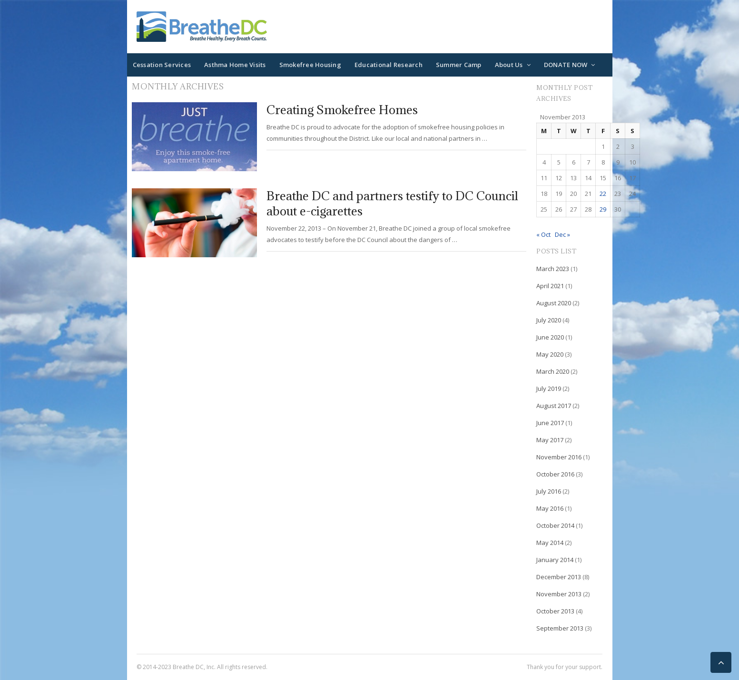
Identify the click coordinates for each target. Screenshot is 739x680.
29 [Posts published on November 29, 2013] (603, 209)
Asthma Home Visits (235, 64)
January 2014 (554, 559)
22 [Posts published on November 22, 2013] (603, 193)
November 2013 (558, 594)
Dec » (562, 234)
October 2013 (555, 611)
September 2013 (559, 628)
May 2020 (549, 354)
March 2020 (552, 371)
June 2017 (550, 422)
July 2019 (548, 388)
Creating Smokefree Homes (342, 109)
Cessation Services (162, 64)
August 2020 (553, 303)
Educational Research (389, 64)
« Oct (543, 234)
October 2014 (555, 525)
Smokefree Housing (310, 64)
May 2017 (549, 440)
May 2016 (549, 508)
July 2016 (548, 491)
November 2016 (558, 457)
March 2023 (552, 268)
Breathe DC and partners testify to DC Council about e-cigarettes (392, 203)
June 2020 (550, 337)
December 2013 (558, 577)
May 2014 (549, 542)
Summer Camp (459, 64)
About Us (509, 64)
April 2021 (550, 286)
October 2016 (555, 474)
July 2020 (548, 320)
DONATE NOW (566, 64)
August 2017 (553, 405)
